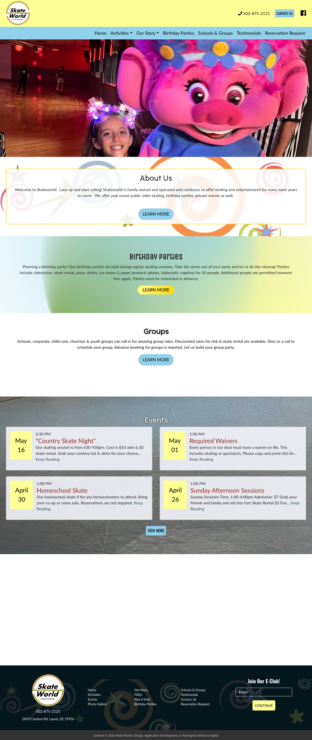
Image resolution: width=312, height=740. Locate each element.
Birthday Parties (178, 33)
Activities (120, 33)
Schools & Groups (215, 33)
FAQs (138, 695)
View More (156, 531)
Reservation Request (285, 33)
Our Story (146, 33)
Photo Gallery (97, 704)
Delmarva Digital (207, 735)
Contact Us (285, 13)
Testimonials (249, 33)
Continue (264, 705)
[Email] (264, 692)
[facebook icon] (302, 14)
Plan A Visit (142, 699)
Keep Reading (48, 459)
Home (101, 33)
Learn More (156, 214)
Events (92, 699)
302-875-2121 (254, 13)
